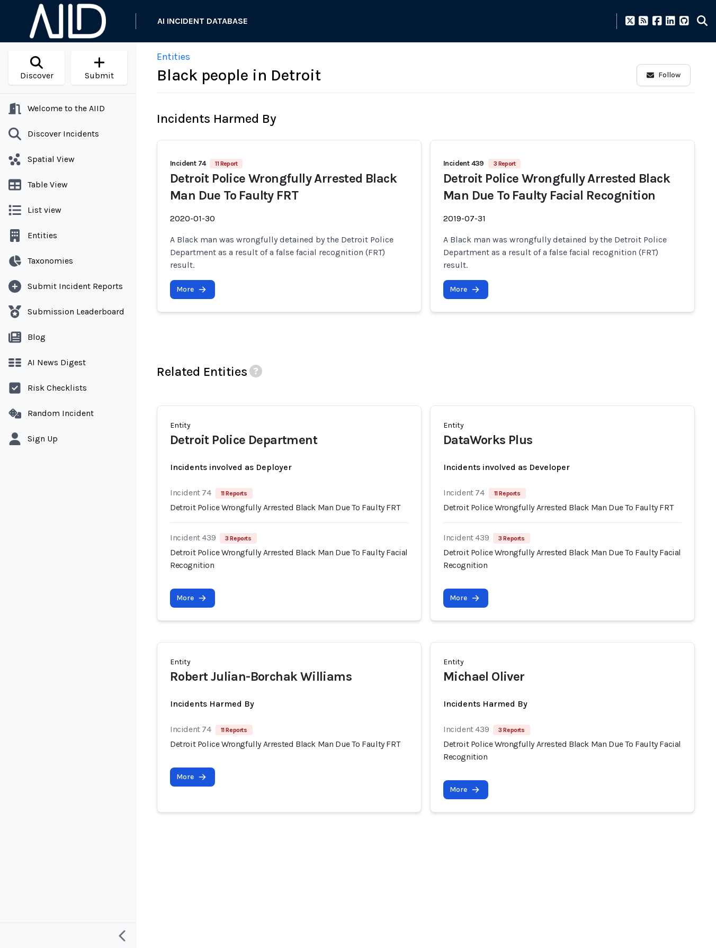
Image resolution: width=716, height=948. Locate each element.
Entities (173, 56)
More (191, 289)
